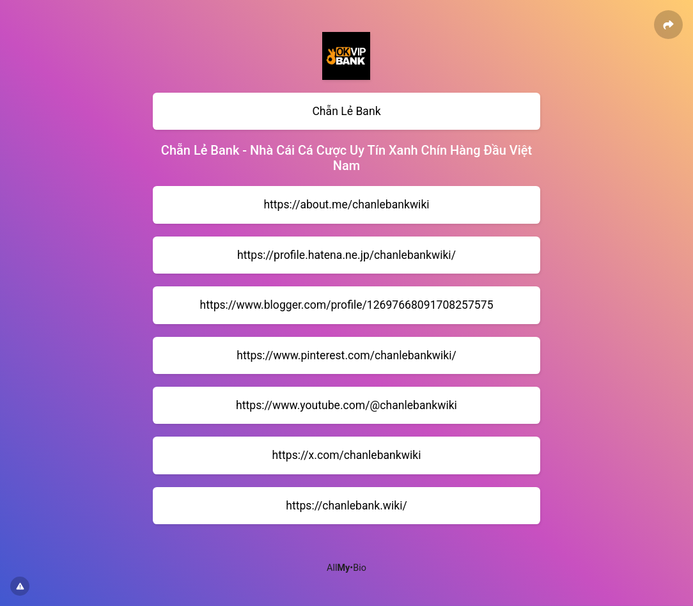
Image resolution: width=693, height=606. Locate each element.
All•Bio (346, 568)
